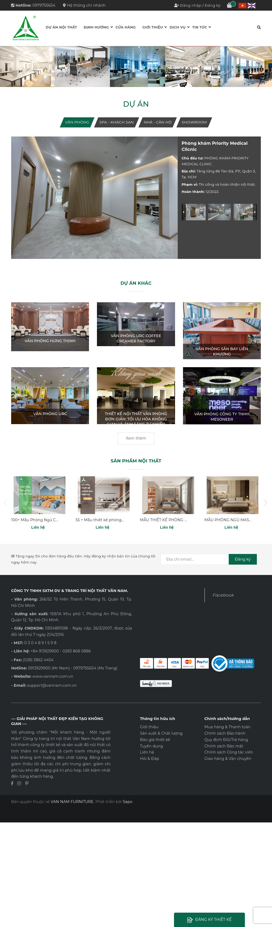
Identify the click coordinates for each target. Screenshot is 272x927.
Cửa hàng (126, 27)
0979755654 (43, 5)
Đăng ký (212, 5)
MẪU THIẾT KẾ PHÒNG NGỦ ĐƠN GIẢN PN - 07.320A (190, 520)
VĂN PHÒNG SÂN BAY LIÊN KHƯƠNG (222, 351)
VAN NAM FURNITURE (72, 802)
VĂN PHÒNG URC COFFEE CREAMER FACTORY (136, 339)
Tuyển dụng (151, 746)
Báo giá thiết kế (155, 739)
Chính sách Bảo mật (223, 746)
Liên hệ (147, 752)
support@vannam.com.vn (52, 685)
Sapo (127, 802)
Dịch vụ (177, 27)
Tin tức (199, 27)
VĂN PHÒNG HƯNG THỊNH (50, 340)
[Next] (255, 212)
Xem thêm (136, 438)
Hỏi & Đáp (149, 758)
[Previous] (184, 212)
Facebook (223, 595)
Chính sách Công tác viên (228, 752)
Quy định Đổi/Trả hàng (226, 739)
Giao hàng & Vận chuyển (227, 758)
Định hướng (96, 27)
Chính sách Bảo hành (224, 733)
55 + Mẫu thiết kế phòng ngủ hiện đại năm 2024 (121, 520)
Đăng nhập (190, 5)
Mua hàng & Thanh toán (227, 727)
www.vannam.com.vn (52, 676)
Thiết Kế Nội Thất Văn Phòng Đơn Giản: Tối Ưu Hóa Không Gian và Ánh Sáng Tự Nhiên (136, 419)
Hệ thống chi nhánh (84, 5)
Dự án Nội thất (61, 27)
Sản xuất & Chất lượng (161, 733)
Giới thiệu (152, 27)
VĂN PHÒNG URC (50, 413)
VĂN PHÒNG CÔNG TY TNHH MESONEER (221, 417)
